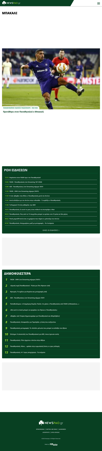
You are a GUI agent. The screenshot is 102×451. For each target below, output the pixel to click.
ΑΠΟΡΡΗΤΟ (46, 432)
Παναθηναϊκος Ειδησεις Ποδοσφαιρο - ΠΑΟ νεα (20, 108)
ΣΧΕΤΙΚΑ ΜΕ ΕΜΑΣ (51, 429)
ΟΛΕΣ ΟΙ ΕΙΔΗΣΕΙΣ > (51, 230)
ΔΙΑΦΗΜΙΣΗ (62, 429)
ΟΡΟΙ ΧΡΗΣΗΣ (55, 432)
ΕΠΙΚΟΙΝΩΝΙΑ (40, 429)
